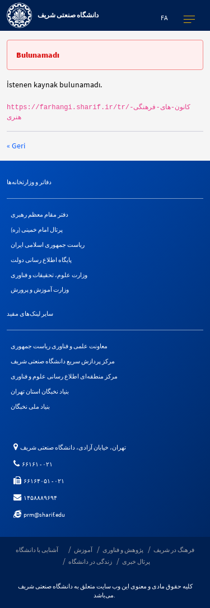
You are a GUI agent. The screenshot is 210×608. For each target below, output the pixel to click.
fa (164, 17)
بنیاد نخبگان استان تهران (40, 391)
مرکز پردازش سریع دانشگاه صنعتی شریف (63, 361)
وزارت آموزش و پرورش (40, 289)
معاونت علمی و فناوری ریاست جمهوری (59, 346)
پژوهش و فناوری (122, 550)
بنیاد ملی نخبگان (30, 406)
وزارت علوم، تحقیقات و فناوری (49, 275)
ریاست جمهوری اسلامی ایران (48, 245)
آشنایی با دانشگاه (37, 550)
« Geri (16, 146)
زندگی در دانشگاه (90, 561)
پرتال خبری (136, 561)
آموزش (83, 550)
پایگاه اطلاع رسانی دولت (41, 260)
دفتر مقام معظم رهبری (39, 214)
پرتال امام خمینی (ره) (37, 229)
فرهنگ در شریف (173, 550)
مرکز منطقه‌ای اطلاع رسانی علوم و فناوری (64, 376)
